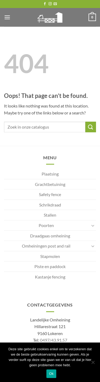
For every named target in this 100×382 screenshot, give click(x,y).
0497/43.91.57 (53, 340)
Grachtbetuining (50, 184)
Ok (51, 374)
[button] (7, 17)
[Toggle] (93, 225)
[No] (93, 364)
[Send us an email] (55, 4)
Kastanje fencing (50, 276)
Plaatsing (50, 173)
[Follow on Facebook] (44, 4)
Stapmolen (50, 256)
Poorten (46, 225)
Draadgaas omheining (50, 235)
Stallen (50, 214)
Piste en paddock (50, 266)
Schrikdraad (50, 204)
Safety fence (50, 194)
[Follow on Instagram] (50, 4)
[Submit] (90, 127)
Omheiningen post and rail (46, 245)
